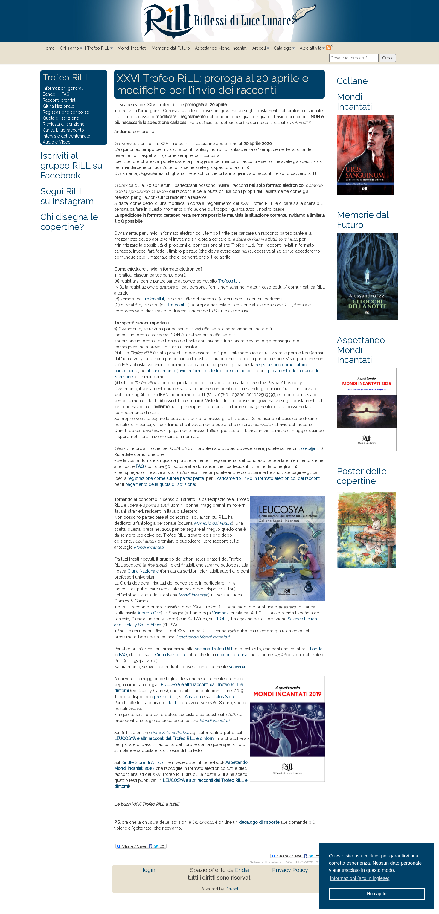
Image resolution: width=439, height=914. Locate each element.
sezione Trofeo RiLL (214, 648)
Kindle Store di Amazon (144, 762)
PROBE (221, 619)
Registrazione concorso (66, 112)
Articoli (259, 48)
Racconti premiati (59, 100)
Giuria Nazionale (143, 571)
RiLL (173, 702)
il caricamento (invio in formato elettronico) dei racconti (201, 370)
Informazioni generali (63, 88)
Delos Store (224, 696)
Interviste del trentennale (66, 136)
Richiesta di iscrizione (63, 124)
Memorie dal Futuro (171, 48)
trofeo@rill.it (310, 448)
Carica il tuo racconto (63, 130)
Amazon (193, 696)
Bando (49, 94)
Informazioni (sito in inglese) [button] (359, 878)
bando (316, 648)
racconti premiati (233, 654)
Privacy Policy (290, 870)
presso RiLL (165, 696)
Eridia (242, 870)
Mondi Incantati (132, 48)
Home (49, 48)
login (149, 870)
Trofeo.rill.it (229, 281)
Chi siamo (69, 48)
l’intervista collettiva (170, 732)
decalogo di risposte (259, 822)
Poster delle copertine (362, 476)
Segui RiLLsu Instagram (67, 196)
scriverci (237, 666)
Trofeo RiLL (98, 48)
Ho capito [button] (377, 893)
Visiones (220, 613)
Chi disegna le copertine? (69, 222)
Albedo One (149, 613)
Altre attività (310, 48)
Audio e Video (57, 142)
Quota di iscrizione (61, 118)
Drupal (231, 888)
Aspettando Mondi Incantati (221, 48)
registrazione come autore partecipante (166, 478)
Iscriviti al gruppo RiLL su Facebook (71, 165)
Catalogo (283, 48)
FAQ (140, 466)
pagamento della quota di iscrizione (160, 484)
